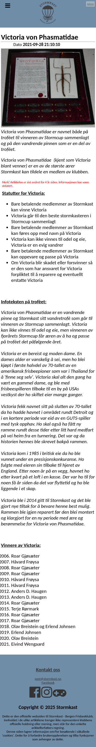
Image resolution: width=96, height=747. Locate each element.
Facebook (47, 682)
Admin (90, 4)
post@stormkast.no (48, 679)
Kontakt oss (48, 670)
